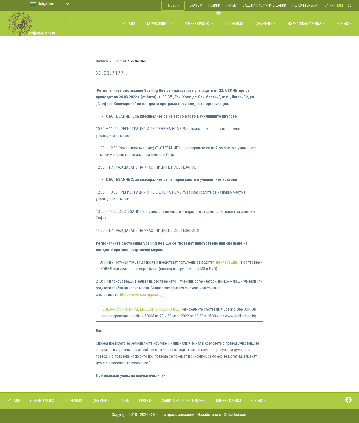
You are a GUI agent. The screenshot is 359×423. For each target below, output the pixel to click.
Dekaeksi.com (235, 414)
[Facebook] (348, 400)
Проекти (173, 5)
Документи (265, 23)
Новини (214, 5)
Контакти (344, 24)
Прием (231, 5)
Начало (128, 24)
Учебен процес (199, 23)
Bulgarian (42, 4)
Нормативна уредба (306, 23)
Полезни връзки (305, 5)
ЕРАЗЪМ (196, 5)
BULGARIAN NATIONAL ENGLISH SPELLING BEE (140, 309)
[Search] (350, 5)
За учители (334, 5)
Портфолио (233, 24)
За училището (159, 23)
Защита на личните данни (264, 5)
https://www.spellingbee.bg (141, 294)
